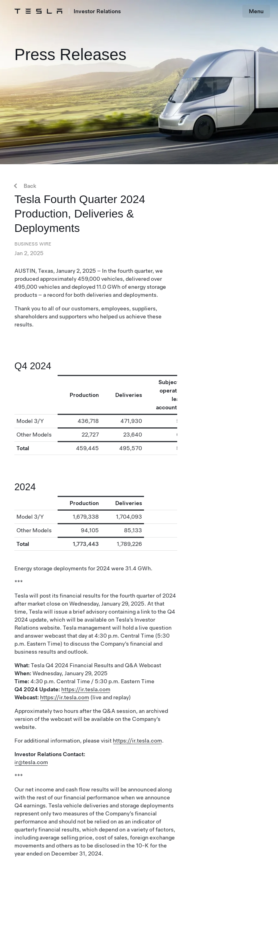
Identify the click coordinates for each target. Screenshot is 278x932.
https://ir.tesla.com (85, 689)
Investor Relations (97, 11)
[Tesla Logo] (38, 11)
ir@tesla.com (31, 762)
